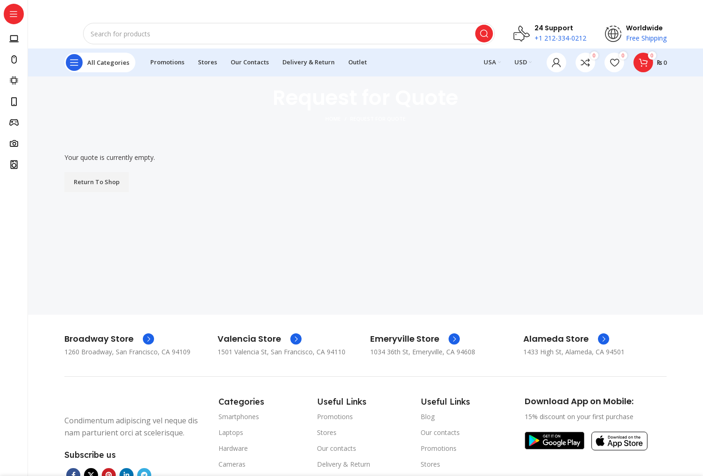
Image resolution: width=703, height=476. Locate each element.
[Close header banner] (691, 9)
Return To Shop (97, 189)
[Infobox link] (109, 346)
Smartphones (238, 423)
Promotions (335, 423)
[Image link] (554, 446)
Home (333, 126)
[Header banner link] (351, 9)
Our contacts (336, 455)
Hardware (233, 455)
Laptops (230, 439)
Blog (428, 423)
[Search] (289, 37)
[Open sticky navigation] (100, 70)
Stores (327, 439)
